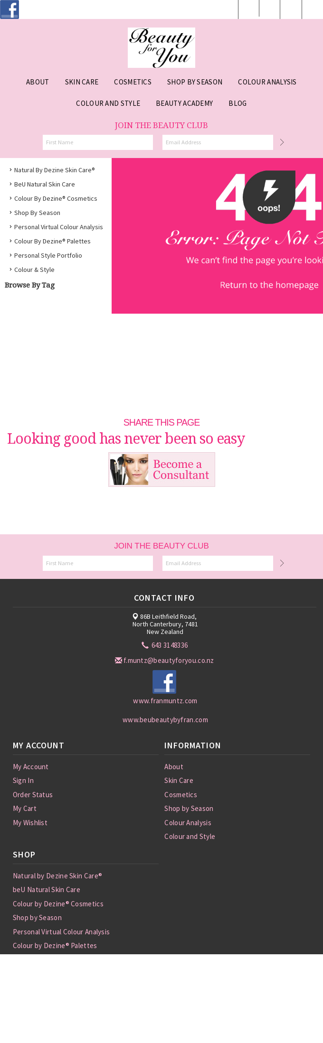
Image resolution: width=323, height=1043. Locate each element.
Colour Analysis (187, 822)
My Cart (25, 808)
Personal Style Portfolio (48, 255)
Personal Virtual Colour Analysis (58, 227)
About (173, 766)
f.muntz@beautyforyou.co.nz (165, 660)
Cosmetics (180, 794)
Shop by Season (37, 212)
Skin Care (178, 780)
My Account (31, 766)
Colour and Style (189, 836)
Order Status (33, 794)
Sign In (23, 780)
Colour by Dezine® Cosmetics (55, 198)
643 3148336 (165, 645)
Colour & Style (34, 269)
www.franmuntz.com (165, 700)
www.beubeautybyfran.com (165, 719)
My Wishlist (30, 822)
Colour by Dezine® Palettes (52, 241)
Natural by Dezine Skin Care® (54, 170)
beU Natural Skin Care (44, 184)
